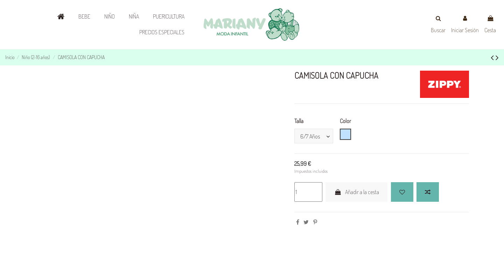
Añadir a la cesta (356, 191)
